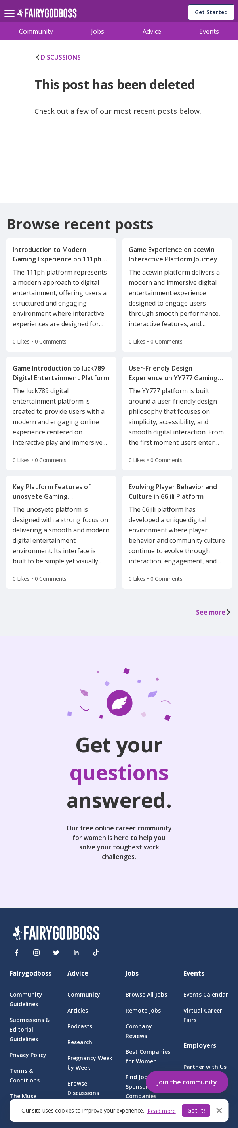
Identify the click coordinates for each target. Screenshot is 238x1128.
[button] (187, 1080)
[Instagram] (36, 953)
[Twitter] (56, 953)
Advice (152, 31)
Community (36, 31)
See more (214, 612)
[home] (47, 15)
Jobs (97, 31)
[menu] (10, 7)
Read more (161, 1111)
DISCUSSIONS (57, 57)
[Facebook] (17, 953)
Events (209, 31)
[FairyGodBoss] (56, 934)
